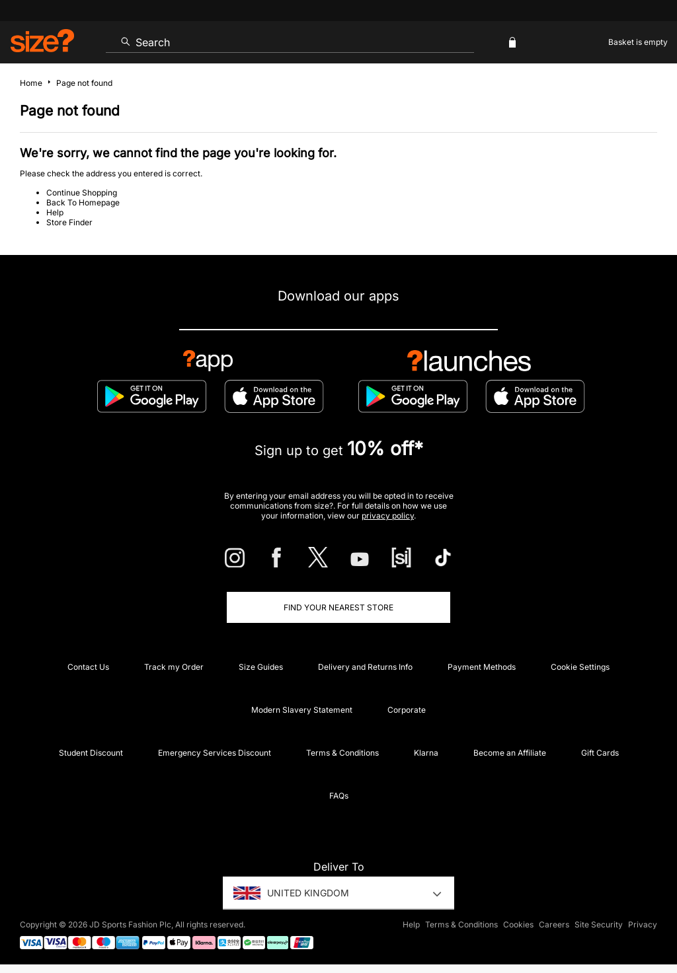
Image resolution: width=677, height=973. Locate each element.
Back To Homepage (83, 202)
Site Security (599, 924)
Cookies (518, 924)
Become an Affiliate (509, 753)
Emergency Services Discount (214, 753)
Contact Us (88, 667)
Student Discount (91, 753)
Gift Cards (600, 753)
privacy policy (388, 516)
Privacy (642, 924)
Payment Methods (482, 667)
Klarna (426, 753)
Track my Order (174, 667)
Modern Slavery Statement (301, 710)
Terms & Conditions (342, 753)
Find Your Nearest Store (338, 607)
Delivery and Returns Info (365, 667)
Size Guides (261, 667)
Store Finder (69, 222)
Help (54, 212)
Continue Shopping (81, 193)
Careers (554, 924)
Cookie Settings (580, 667)
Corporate (406, 710)
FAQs (338, 796)
